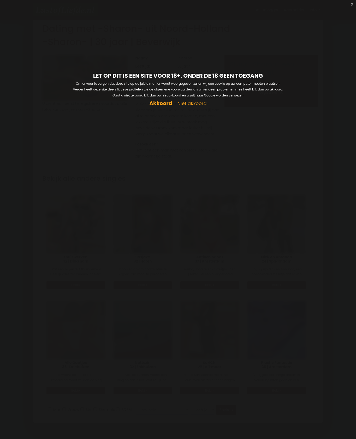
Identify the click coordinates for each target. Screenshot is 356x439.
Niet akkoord (191, 104)
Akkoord (160, 103)
